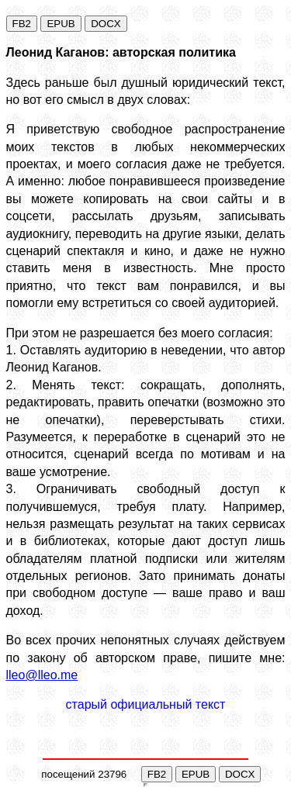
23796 (112, 774)
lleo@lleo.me (42, 675)
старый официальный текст (146, 704)
